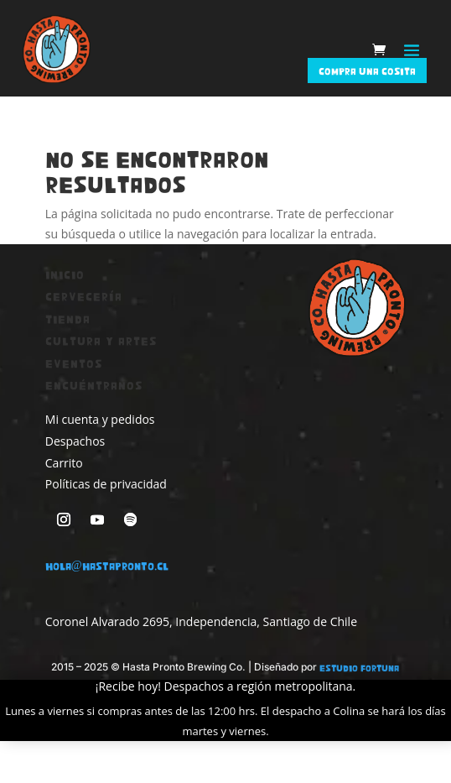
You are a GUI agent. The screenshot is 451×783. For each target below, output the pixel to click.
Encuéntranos (94, 384)
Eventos (74, 363)
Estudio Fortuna (359, 667)
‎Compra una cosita (367, 70)
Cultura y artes (101, 340)
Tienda (68, 318)
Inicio (65, 274)
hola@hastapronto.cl (106, 565)
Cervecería (83, 296)
